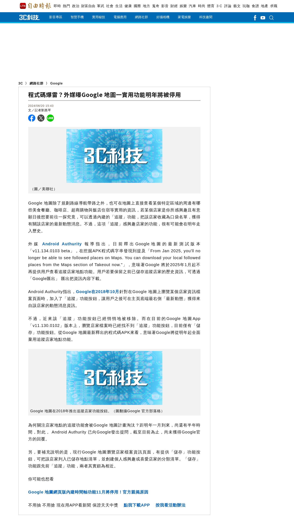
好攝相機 (162, 17)
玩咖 (246, 6)
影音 (164, 6)
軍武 (100, 6)
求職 (273, 6)
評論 (227, 6)
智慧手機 (77, 17)
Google (56, 83)
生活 (118, 6)
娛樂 (183, 6)
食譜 (255, 6)
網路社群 (141, 17)
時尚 (201, 6)
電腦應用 (120, 17)
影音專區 (55, 17)
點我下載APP (137, 505)
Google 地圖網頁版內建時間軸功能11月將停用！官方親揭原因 (88, 492)
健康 (128, 6)
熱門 (66, 6)
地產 (264, 6)
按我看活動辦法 (171, 505)
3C (20, 83)
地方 (146, 6)
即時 (57, 6)
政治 (75, 6)
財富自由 (88, 6)
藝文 (237, 6)
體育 (210, 6)
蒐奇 (155, 6)
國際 (137, 6)
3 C (219, 6)
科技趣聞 (205, 17)
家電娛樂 (184, 17)
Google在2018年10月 (97, 291)
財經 (174, 6)
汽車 (192, 6)
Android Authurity (60, 244)
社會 (109, 6)
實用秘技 (98, 17)
